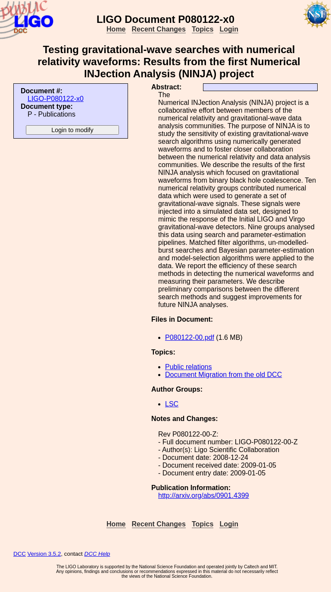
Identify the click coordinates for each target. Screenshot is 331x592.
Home (115, 29)
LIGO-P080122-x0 (56, 98)
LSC (171, 404)
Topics (202, 29)
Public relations (188, 366)
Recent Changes (159, 29)
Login (228, 29)
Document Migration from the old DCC (223, 374)
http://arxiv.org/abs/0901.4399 (203, 495)
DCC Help (97, 554)
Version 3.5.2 (44, 554)
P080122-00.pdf (189, 337)
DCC (19, 554)
